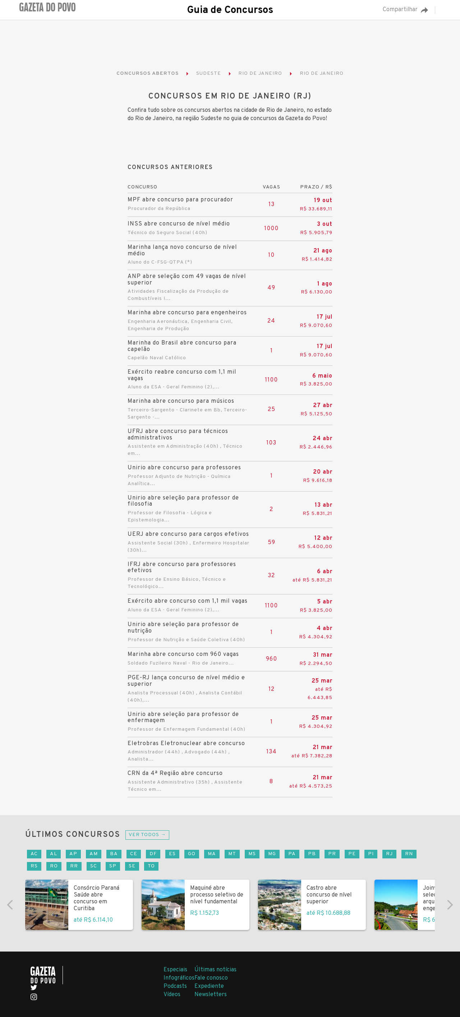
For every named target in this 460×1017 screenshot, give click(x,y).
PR (332, 854)
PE (352, 854)
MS (252, 854)
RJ (389, 854)
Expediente (209, 986)
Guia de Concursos (230, 10)
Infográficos (179, 978)
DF (153, 854)
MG (272, 854)
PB (312, 854)
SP (112, 866)
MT (232, 854)
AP (73, 854)
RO (54, 866)
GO (192, 854)
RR (74, 866)
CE (133, 854)
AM (93, 854)
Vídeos (172, 994)
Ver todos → (147, 835)
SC (93, 866)
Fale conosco (211, 978)
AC (34, 854)
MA (212, 854)
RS (34, 866)
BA (114, 854)
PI (371, 854)
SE (132, 866)
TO (151, 866)
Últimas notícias (215, 969)
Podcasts (175, 986)
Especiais (175, 969)
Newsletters (210, 994)
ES (172, 854)
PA (292, 854)
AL (53, 854)
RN (409, 854)
